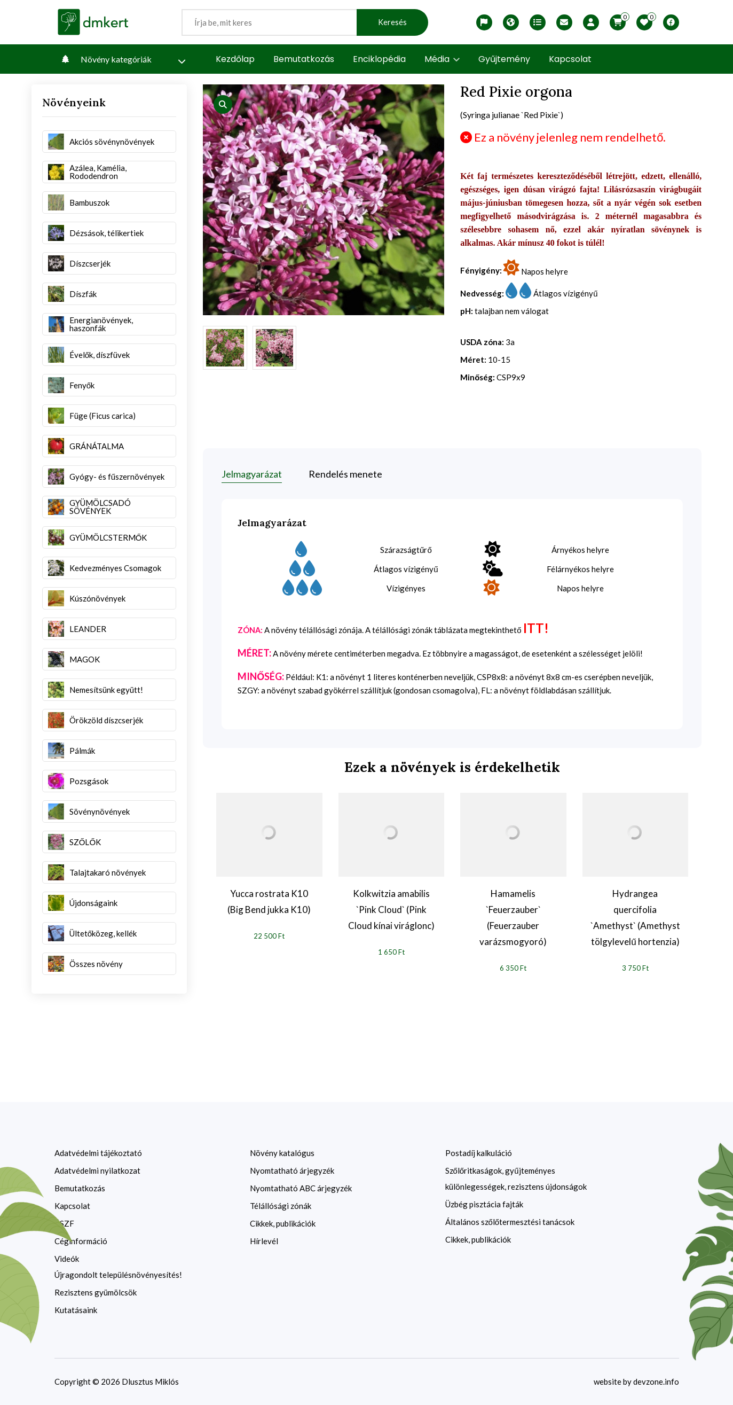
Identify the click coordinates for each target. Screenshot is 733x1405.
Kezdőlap (235, 59)
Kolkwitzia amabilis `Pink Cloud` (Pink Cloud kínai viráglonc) (391, 909)
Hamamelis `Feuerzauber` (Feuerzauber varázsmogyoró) (513, 917)
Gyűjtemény (504, 59)
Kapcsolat (570, 59)
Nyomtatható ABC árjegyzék (301, 1188)
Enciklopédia (379, 59)
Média (442, 59)
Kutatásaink (75, 1310)
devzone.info (656, 1381)
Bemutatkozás (303, 59)
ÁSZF (64, 1223)
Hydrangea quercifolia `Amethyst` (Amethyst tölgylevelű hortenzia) (635, 917)
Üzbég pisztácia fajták (484, 1204)
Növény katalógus (282, 1153)
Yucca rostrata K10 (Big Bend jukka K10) (269, 901)
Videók (66, 1258)
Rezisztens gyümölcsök (95, 1292)
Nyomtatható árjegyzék (292, 1170)
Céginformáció (80, 1241)
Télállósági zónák (280, 1206)
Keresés (392, 22)
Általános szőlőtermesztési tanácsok (510, 1222)
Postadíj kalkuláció (478, 1153)
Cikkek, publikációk (283, 1223)
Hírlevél (264, 1241)
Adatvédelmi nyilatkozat (97, 1170)
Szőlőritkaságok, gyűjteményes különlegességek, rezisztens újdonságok (516, 1178)
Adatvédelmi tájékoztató (98, 1153)
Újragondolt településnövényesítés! (118, 1274)
